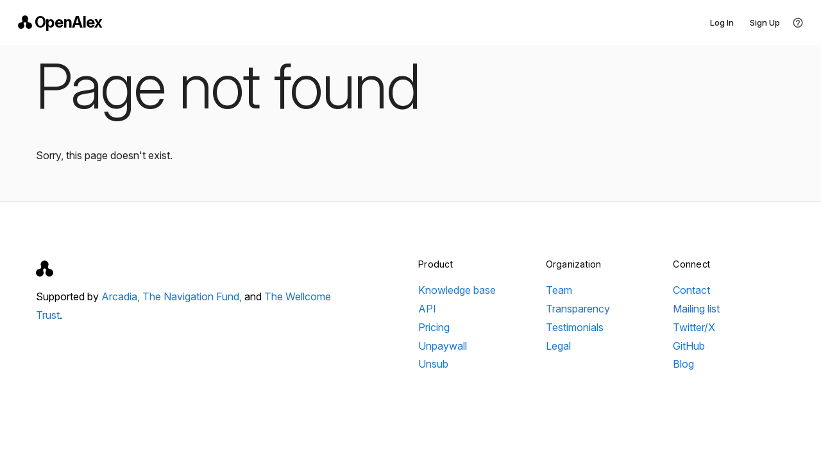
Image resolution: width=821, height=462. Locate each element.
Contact (691, 290)
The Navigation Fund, (193, 296)
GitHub (689, 345)
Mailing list (696, 308)
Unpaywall (442, 345)
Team (559, 290)
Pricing (434, 327)
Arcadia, (121, 296)
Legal (558, 345)
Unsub (433, 363)
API (427, 308)
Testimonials (575, 327)
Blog (683, 363)
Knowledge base (457, 290)
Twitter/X (694, 327)
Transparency (578, 308)
